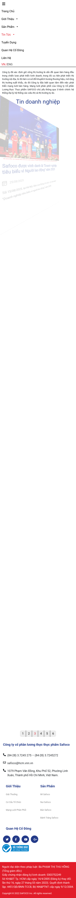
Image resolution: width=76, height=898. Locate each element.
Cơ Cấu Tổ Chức (13, 802)
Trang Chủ (7, 11)
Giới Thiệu (7, 19)
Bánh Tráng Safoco (49, 818)
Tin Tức (6, 34)
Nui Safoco (45, 802)
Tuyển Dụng (8, 42)
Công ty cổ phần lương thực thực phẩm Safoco (36, 744)
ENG (9, 64)
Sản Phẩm (7, 27)
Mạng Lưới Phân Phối (16, 810)
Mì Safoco (45, 794)
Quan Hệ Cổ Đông (12, 50)
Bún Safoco (45, 810)
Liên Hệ (6, 58)
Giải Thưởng (11, 794)
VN (3, 64)
